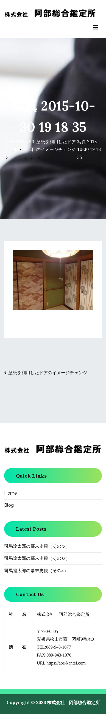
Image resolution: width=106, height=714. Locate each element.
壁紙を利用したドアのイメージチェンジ (47, 373)
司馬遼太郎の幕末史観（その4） (36, 570)
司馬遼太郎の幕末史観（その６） (37, 558)
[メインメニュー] (95, 27)
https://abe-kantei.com (66, 663)
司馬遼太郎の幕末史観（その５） (37, 546)
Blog (9, 505)
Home (10, 493)
